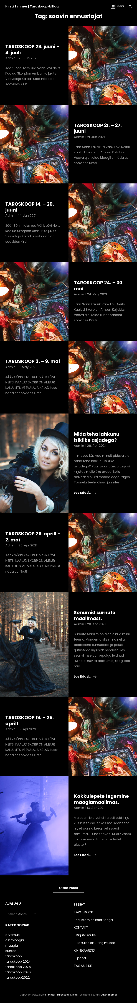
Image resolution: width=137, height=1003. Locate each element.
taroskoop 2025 (18, 967)
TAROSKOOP (83, 912)
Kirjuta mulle (86, 935)
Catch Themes (108, 994)
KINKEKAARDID (84, 950)
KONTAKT (81, 927)
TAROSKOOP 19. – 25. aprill (29, 720)
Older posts (68, 888)
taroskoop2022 (17, 977)
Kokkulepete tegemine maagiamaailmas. (101, 799)
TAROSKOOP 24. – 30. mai (99, 286)
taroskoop (13, 956)
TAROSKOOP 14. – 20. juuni (29, 207)
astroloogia (14, 940)
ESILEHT (79, 904)
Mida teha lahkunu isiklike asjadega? (96, 437)
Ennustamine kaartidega (93, 920)
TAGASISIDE (83, 965)
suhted (10, 951)
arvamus (12, 935)
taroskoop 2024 (18, 961)
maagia (11, 945)
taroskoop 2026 (18, 972)
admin (10, 58)
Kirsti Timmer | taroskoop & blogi (32, 6)
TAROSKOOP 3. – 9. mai (32, 361)
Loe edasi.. (85, 492)
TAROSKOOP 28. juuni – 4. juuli (32, 49)
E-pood (80, 958)
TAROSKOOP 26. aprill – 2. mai (33, 537)
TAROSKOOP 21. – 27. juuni (98, 128)
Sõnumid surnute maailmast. (94, 615)
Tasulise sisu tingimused (95, 943)
